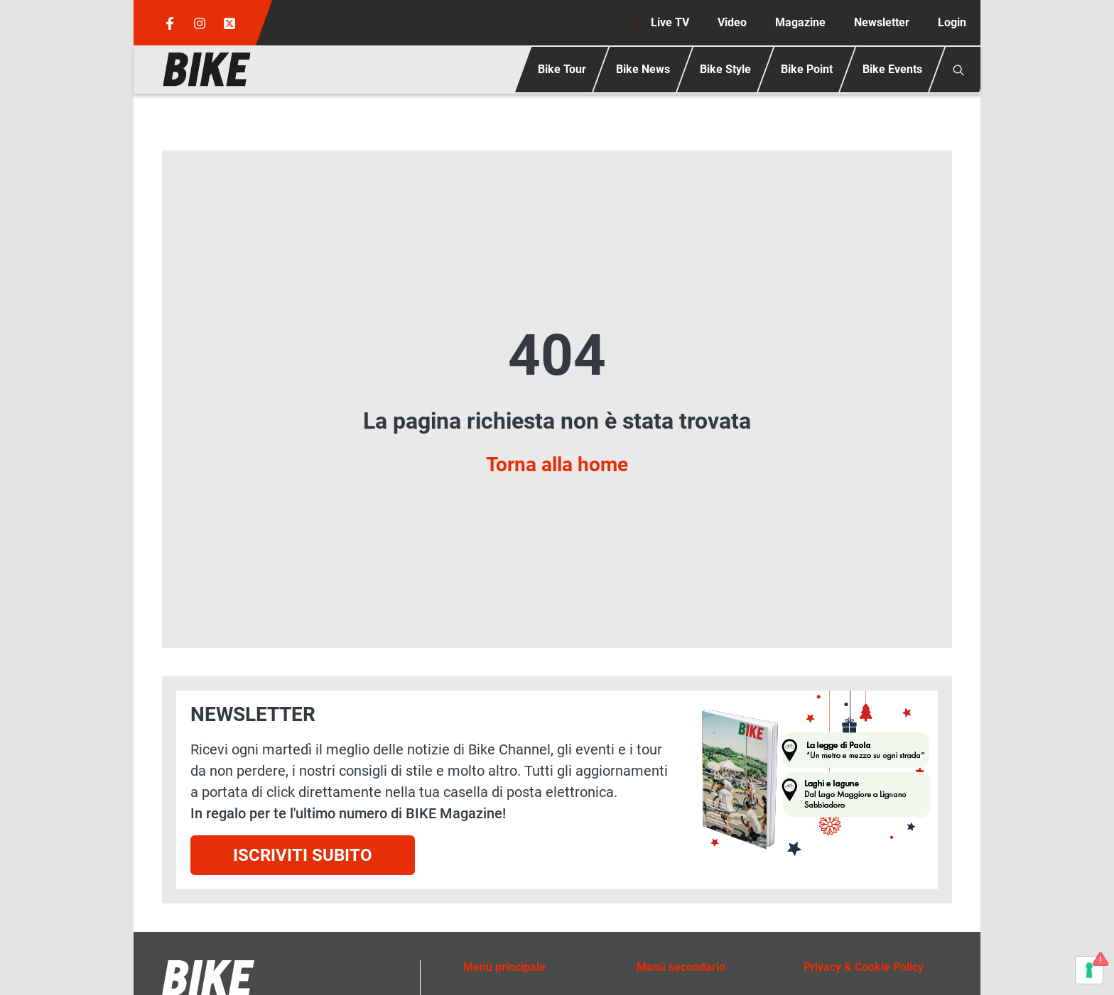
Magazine (800, 22)
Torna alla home (557, 464)
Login (952, 22)
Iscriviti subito (302, 855)
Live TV (670, 22)
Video (732, 22)
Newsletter (881, 22)
